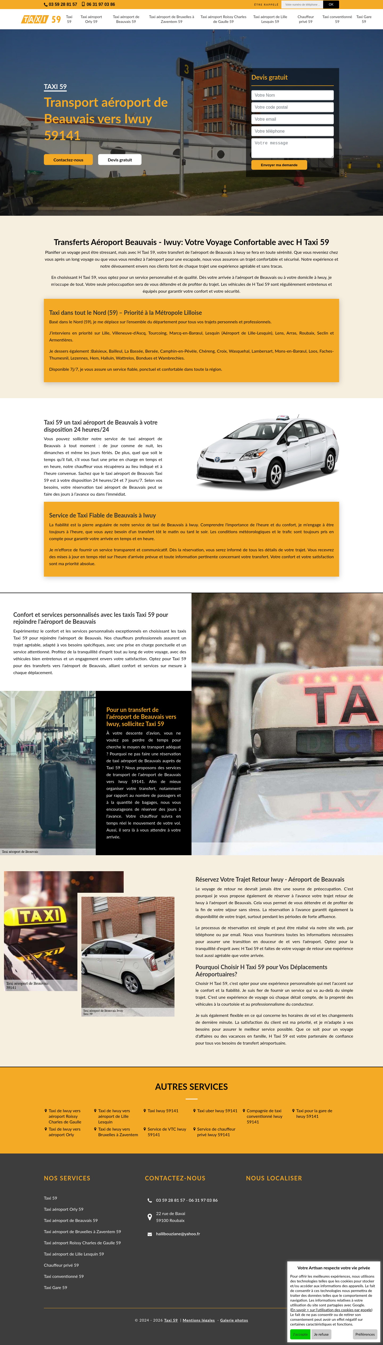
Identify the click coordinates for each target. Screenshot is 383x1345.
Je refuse (321, 1334)
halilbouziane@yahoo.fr (178, 1233)
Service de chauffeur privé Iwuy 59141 (216, 1131)
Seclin (322, 332)
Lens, (280, 332)
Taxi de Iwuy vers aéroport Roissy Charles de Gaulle (65, 1116)
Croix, (223, 350)
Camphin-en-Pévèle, (179, 350)
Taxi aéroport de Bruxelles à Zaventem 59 (171, 19)
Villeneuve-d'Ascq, (130, 332)
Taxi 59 (69, 19)
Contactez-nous (68, 159)
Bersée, (152, 350)
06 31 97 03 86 (203, 1200)
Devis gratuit (120, 159)
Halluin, (108, 357)
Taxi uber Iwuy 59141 (217, 1110)
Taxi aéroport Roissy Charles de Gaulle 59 (223, 19)
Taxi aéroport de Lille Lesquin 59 (270, 19)
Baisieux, (100, 350)
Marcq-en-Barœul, (187, 332)
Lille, (106, 332)
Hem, (95, 357)
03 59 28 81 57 (170, 1200)
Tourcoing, (158, 332)
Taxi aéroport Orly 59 (91, 19)
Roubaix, (308, 332)
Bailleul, (116, 350)
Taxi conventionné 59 (337, 19)
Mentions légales (199, 1320)
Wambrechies (170, 357)
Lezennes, (80, 357)
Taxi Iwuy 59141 (163, 1110)
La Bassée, (134, 350)
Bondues (144, 357)
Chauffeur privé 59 (306, 19)
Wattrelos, (126, 357)
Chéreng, (208, 350)
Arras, (292, 332)
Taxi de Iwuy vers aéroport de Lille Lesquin (114, 1116)
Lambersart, (263, 350)
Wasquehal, (240, 350)
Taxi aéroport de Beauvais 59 (126, 19)
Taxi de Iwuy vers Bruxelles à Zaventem (118, 1131)
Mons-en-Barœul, (292, 350)
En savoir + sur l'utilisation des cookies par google (331, 1309)
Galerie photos (234, 1320)
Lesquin (212, 332)
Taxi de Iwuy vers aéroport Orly (65, 1131)
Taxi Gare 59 (364, 19)
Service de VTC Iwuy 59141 (167, 1131)
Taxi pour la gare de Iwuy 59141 (314, 1113)
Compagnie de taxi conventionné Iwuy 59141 (264, 1116)
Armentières (60, 339)
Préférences (365, 1334)
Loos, (314, 350)
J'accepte (300, 1334)
